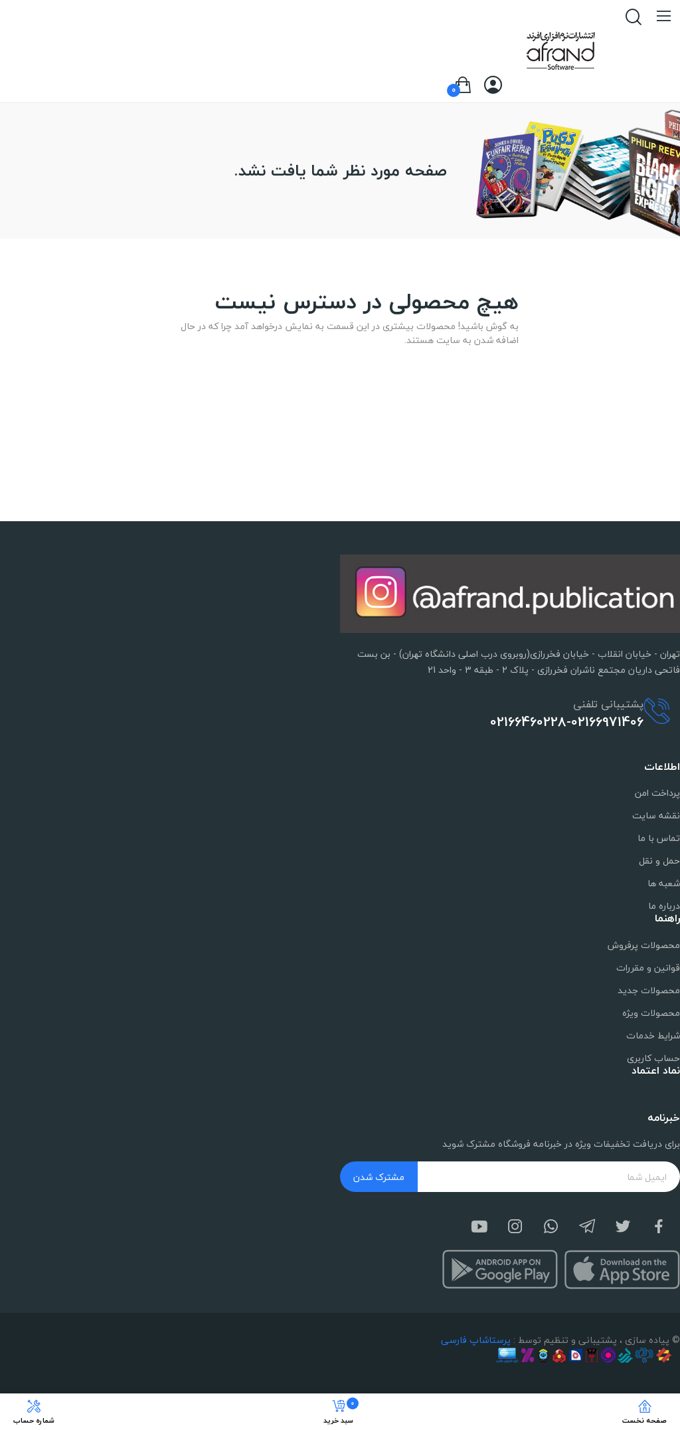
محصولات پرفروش (644, 945)
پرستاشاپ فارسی (476, 1340)
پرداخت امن (657, 793)
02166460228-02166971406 (566, 722)
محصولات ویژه (651, 1013)
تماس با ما (659, 838)
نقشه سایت (656, 815)
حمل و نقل (659, 861)
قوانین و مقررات (648, 968)
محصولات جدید (649, 990)
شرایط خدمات (653, 1035)
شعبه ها (663, 883)
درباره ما (664, 906)
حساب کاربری (653, 1058)
